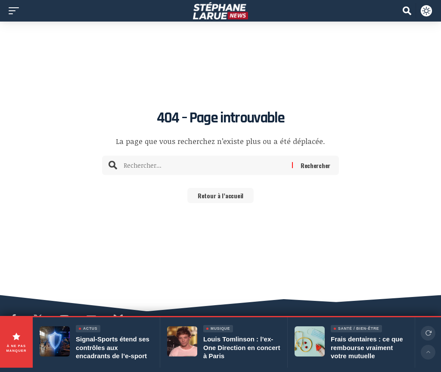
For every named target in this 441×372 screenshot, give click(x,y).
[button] (16, 10)
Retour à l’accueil (220, 196)
